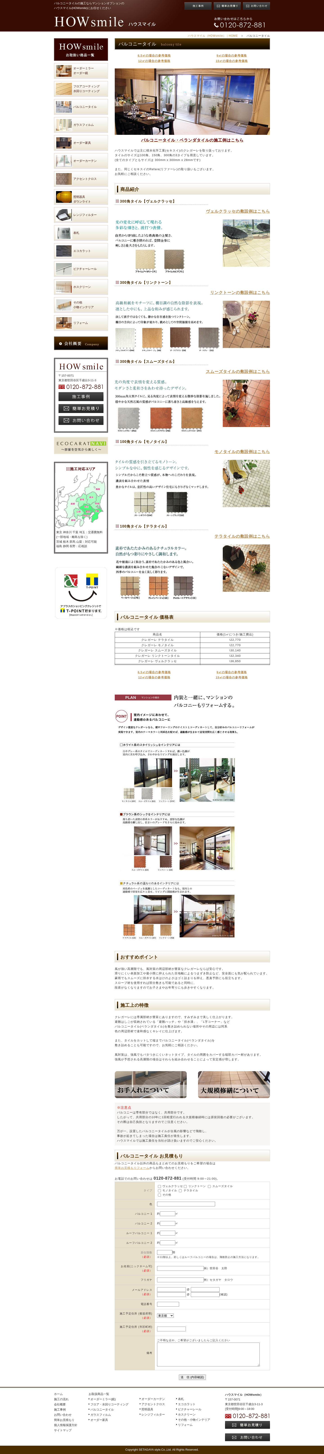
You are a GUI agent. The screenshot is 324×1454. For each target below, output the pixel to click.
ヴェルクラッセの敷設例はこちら (238, 211)
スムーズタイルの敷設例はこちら (238, 371)
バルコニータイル (102, 1409)
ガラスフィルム (100, 1414)
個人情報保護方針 (65, 1425)
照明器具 (147, 1409)
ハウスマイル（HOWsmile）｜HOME (213, 35)
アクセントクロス (153, 1404)
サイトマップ (63, 1430)
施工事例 (60, 1409)
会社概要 (60, 1404)
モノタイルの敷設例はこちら (242, 451)
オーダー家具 (99, 1419)
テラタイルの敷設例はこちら (242, 536)
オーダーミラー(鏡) (103, 1399)
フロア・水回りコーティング (109, 1404)
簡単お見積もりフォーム (132, 1168)
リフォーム (185, 1424)
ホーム (58, 1394)
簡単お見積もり (64, 1420)
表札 (181, 1399)
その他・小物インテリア (194, 1419)
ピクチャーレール (189, 1409)
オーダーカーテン (153, 1399)
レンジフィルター (153, 1414)
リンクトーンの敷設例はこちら (240, 292)
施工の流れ (61, 1399)
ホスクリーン (187, 1414)
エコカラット (187, 1404)
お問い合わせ (63, 1414)
